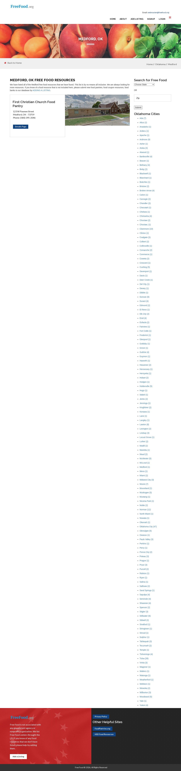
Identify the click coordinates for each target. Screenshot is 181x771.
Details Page (20, 126)
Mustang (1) (145, 497)
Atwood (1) (144, 152)
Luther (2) (144, 441)
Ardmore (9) (145, 139)
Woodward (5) (146, 697)
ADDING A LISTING (41, 90)
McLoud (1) (145, 463)
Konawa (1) (145, 412)
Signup (151, 19)
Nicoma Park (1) (147, 501)
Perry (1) (143, 548)
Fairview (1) (145, 327)
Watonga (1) (145, 675)
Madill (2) (144, 446)
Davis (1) (144, 275)
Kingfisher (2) (145, 407)
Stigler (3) (144, 612)
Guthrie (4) (144, 352)
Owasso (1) (145, 535)
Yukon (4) (144, 705)
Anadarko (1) (145, 127)
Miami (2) (144, 475)
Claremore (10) (146, 229)
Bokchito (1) (145, 182)
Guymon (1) (145, 356)
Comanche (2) (146, 250)
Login (162, 19)
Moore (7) (144, 484)
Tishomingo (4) (146, 654)
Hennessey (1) (146, 369)
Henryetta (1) (145, 373)
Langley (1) (145, 420)
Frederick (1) (145, 335)
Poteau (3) (144, 556)
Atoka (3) (144, 148)
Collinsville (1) (146, 246)
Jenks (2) (144, 399)
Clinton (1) (144, 233)
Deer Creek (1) (146, 280)
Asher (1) (144, 144)
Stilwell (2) (144, 620)
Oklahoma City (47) (148, 526)
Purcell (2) (144, 569)
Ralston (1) (144, 573)
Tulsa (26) (144, 658)
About (123, 19)
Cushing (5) (145, 267)
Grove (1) (144, 348)
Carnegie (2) (145, 199)
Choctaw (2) (145, 220)
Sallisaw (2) (145, 586)
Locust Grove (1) (147, 437)
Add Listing (137, 19)
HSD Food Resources (104, 734)
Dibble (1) (144, 292)
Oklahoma (160, 64)
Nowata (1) (144, 518)
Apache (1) (144, 135)
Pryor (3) (143, 565)
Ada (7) (143, 118)
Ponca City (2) (146, 552)
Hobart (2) (144, 378)
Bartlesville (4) (146, 156)
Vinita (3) (144, 663)
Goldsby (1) (145, 344)
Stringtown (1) (146, 629)
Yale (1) (143, 701)
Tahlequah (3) (146, 641)
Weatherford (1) (147, 680)
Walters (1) (144, 671)
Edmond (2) (145, 305)
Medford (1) (145, 467)
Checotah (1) (145, 207)
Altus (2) (143, 122)
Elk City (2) (144, 314)
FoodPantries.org (102, 728)
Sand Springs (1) (147, 590)
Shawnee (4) (145, 603)
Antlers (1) (144, 131)
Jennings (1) (145, 403)
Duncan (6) (144, 297)
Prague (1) (144, 560)
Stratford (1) (145, 624)
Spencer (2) (145, 607)
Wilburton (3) (145, 692)
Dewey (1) (144, 288)
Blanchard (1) (146, 178)
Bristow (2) (144, 186)
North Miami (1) (146, 514)
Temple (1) (144, 650)
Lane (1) (143, 416)
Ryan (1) (143, 577)
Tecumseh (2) (146, 646)
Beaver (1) (144, 161)
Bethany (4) (145, 165)
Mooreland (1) (146, 488)
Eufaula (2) (144, 322)
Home (113, 19)
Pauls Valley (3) (146, 539)
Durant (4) (144, 301)
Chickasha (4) (146, 216)
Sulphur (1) (144, 637)
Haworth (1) (145, 361)
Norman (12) (145, 509)
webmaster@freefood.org (158, 12)
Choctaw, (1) (145, 224)
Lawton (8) (144, 424)
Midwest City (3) (147, 480)
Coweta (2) (144, 258)
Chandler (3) (145, 203)
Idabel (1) (144, 395)
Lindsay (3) (144, 433)
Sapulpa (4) (145, 594)
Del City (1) (145, 284)
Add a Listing (18, 756)
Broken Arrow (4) (147, 190)
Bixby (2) (143, 169)
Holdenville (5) (146, 386)
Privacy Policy (101, 716)
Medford (172, 64)
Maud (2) (144, 454)
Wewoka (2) (145, 688)
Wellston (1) (145, 684)
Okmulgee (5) (146, 531)
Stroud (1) (144, 633)
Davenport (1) (146, 271)
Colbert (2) (144, 241)
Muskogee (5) (146, 492)
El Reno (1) (145, 310)
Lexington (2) (145, 429)
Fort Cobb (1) (145, 331)
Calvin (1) (144, 195)
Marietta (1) (145, 450)
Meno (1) (144, 471)
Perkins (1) (144, 543)
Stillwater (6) (145, 616)
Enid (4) (143, 318)
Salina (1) (144, 582)
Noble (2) (144, 505)
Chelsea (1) (145, 212)
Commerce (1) (146, 254)
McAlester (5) (145, 458)
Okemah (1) (145, 522)
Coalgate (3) (145, 237)
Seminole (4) (145, 599)
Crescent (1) (145, 263)
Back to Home (13, 63)
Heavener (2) (145, 365)
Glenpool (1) (145, 339)
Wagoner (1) (145, 667)
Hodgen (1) (145, 382)
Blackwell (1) (145, 173)
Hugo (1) (143, 390)
